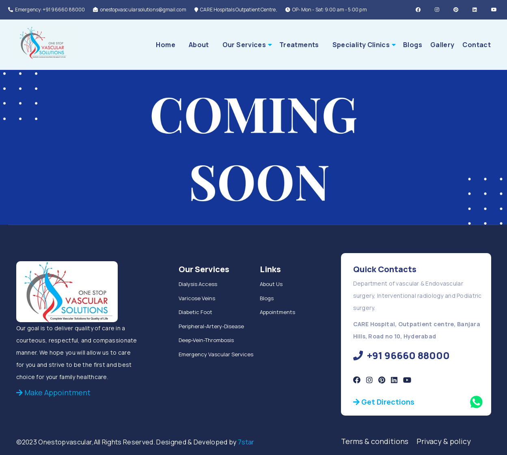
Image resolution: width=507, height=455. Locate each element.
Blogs (412, 44)
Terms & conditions (378, 441)
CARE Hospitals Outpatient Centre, (235, 9)
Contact (476, 44)
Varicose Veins (197, 298)
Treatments (299, 44)
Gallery (442, 44)
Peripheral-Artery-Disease (211, 326)
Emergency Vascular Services (216, 354)
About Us (271, 284)
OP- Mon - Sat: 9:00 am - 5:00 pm (326, 9)
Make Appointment (53, 392)
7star (246, 442)
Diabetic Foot (195, 312)
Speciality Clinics (361, 44)
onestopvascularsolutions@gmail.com (139, 9)
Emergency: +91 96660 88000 (46, 9)
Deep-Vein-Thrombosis (206, 340)
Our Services (244, 44)
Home (165, 44)
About (199, 44)
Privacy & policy (443, 441)
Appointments (277, 312)
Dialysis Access (198, 284)
